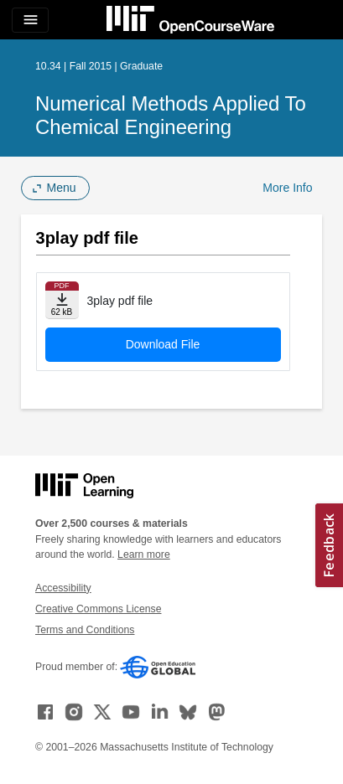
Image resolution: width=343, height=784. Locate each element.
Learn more (143, 554)
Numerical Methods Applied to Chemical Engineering (170, 115)
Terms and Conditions (84, 630)
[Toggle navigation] (30, 20)
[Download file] (62, 300)
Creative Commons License (98, 609)
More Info (287, 187)
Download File (163, 344)
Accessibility (63, 588)
